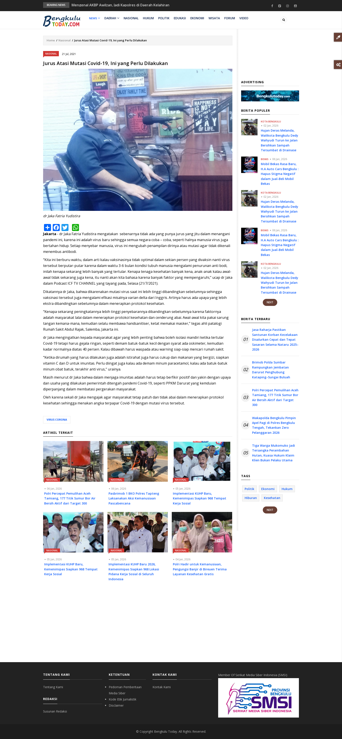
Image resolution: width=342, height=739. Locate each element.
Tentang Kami (53, 687)
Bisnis (264, 159)
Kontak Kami (162, 687)
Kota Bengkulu (271, 121)
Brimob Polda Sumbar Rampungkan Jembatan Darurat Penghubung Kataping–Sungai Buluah (271, 369)
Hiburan (251, 498)
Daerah (111, 18)
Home (51, 40)
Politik (162, 18)
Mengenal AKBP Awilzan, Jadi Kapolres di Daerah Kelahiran (120, 5)
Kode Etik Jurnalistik (122, 699)
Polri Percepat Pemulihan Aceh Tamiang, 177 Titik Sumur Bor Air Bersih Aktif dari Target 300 (275, 397)
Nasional (130, 18)
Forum (227, 18)
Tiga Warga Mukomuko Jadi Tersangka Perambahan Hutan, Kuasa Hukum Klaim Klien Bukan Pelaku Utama (273, 452)
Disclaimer (116, 705)
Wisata (212, 18)
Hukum (147, 18)
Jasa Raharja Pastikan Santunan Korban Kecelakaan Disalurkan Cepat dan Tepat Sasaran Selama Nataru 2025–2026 (275, 339)
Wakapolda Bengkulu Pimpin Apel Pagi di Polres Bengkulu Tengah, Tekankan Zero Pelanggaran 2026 (274, 425)
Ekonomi (195, 18)
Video (241, 18)
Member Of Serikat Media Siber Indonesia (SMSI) (252, 675)
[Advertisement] (137, 625)
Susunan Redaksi (55, 711)
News (94, 18)
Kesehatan (272, 498)
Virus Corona (57, 420)
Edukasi (179, 18)
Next (270, 302)
